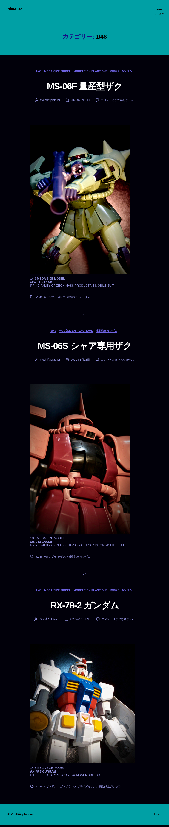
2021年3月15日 (79, 100)
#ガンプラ (51, 298)
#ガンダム (51, 788)
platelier (15, 9)
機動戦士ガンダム (124, 71)
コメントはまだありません (118, 100)
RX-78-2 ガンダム (84, 606)
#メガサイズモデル (86, 788)
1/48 (36, 71)
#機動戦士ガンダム (80, 298)
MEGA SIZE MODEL (56, 71)
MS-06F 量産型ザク (84, 86)
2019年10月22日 (79, 621)
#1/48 (39, 298)
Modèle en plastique (91, 71)
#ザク (63, 298)
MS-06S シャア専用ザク (84, 346)
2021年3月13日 (79, 361)
